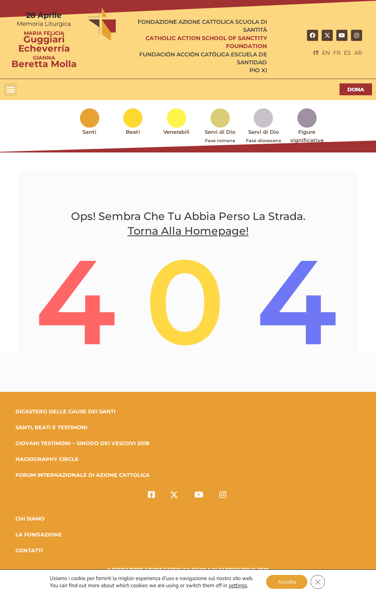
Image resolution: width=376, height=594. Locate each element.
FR (337, 53)
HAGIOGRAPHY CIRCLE (47, 460)
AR (358, 53)
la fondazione (38, 535)
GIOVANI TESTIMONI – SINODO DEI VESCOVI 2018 (82, 444)
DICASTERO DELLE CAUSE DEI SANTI (65, 412)
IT (316, 53)
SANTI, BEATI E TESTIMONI (51, 428)
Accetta (286, 581)
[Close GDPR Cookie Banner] (318, 582)
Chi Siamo (29, 519)
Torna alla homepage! (188, 232)
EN (326, 53)
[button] (10, 89)
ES (347, 53)
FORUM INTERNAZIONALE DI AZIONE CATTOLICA (82, 475)
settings (237, 585)
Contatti (29, 551)
